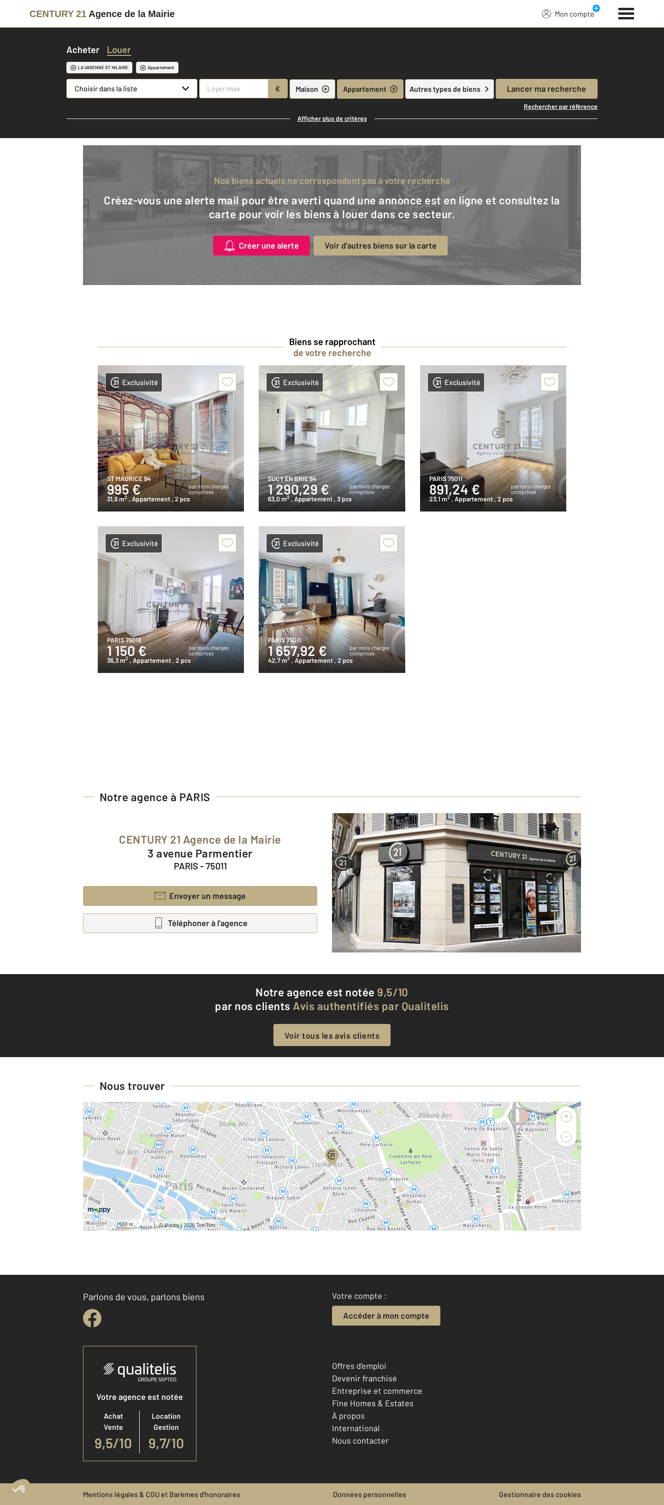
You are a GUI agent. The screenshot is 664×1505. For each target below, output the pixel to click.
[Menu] (626, 12)
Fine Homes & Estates (373, 1403)
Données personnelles (369, 1494)
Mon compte (568, 13)
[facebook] (92, 1318)
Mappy (171, 1225)
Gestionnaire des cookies (540, 1494)
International (355, 1428)
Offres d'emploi (359, 1366)
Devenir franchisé (364, 1378)
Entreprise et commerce (377, 1391)
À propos (348, 1415)
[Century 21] (102, 14)
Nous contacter (360, 1440)
